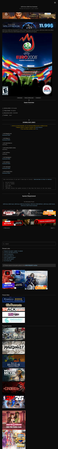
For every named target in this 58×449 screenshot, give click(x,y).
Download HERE (6, 135)
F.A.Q (36, 129)
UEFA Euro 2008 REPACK (36, 204)
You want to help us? (9, 255)
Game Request (39, 127)
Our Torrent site (7, 260)
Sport (36, 8)
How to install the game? (10, 257)
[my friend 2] (13, 304)
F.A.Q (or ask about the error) (11, 252)
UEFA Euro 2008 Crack (8, 204)
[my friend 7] (13, 320)
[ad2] (13, 420)
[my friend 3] (13, 309)
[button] (55, 2)
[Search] (29, 243)
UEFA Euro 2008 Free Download (22, 204)
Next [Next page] (53, 228)
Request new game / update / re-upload (13, 251)
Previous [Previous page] (6, 228)
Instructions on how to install (42, 179)
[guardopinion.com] (13, 299)
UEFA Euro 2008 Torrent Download (29, 205)
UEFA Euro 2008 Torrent (49, 204)
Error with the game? (9, 259)
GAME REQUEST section (31, 265)
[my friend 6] (13, 314)
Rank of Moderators (8, 254)
